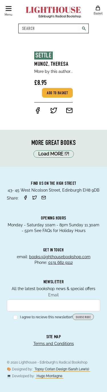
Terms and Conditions (53, 343)
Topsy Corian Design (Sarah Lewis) (62, 369)
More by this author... (53, 71)
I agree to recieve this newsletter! (42, 317)
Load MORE (53, 154)
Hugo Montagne (49, 376)
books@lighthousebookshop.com (59, 257)
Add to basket (57, 93)
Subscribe (83, 317)
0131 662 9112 (60, 262)
